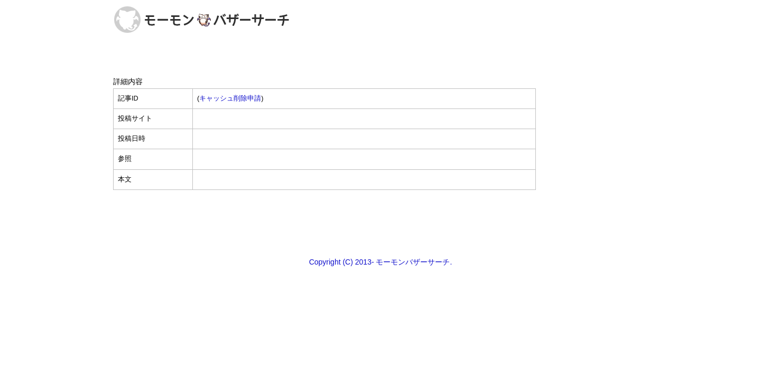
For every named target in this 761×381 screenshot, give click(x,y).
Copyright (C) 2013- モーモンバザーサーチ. (380, 262)
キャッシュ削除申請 (230, 98)
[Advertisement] (380, 223)
